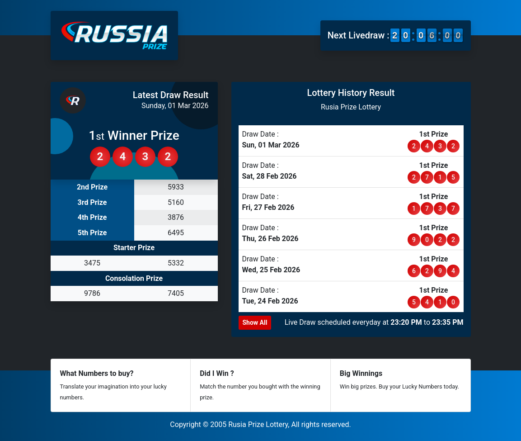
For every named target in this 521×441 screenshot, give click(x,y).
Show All (255, 322)
